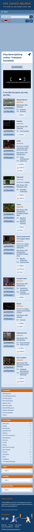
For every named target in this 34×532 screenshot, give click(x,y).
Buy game (9, 157)
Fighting (17, 433)
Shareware (20, 107)
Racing (17, 445)
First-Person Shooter (17, 435)
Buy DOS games (7, 398)
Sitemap (3, 525)
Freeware (19, 317)
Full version (20, 187)
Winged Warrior (22, 100)
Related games (8, 486)
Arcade (17, 426)
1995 (26, 105)
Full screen (18, 67)
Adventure (17, 424)
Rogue (19, 304)
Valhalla (27, 182)
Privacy (11, 525)
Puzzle (17, 443)
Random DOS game (8, 410)
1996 (26, 152)
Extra (25, 187)
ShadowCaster (22, 333)
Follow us (5, 514)
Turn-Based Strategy (17, 462)
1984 (26, 315)
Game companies (8, 412)
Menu (6, 12)
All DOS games (7, 393)
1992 (26, 185)
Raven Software (25, 343)
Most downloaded (8, 401)
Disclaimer (18, 525)
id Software (13, 510)
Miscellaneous (17, 438)
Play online (9, 111)
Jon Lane (22, 320)
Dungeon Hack (22, 278)
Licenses (6, 476)
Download (9, 108)
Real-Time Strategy (17, 447)
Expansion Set (17, 431)
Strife (19, 141)
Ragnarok (20, 177)
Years (5, 467)
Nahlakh (19, 121)
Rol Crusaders (21, 358)
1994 (26, 126)
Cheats (5, 415)
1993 (26, 284)
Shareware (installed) (23, 364)
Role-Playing (20, 105)
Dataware (23, 109)
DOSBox (21, 135)
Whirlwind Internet (15, 529)
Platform (17, 440)
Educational (17, 428)
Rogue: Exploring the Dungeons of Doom (23, 310)
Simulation (17, 454)
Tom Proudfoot (24, 131)
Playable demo (21, 154)
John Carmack (5, 510)
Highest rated (7, 403)
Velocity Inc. (23, 161)
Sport (17, 457)
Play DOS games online (9, 396)
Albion (19, 204)
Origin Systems (24, 262)
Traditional (17, 459)
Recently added (7, 405)
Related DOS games (8, 408)
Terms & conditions (7, 527)
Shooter (17, 452)
